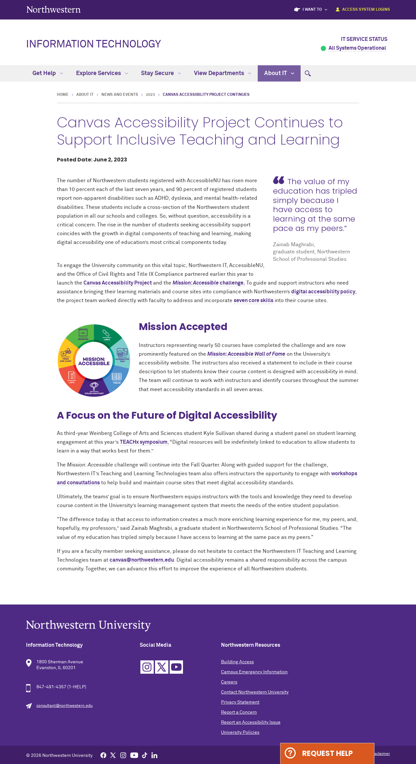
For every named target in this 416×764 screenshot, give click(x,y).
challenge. (209, 283)
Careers (229, 682)
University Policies (240, 732)
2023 (150, 95)
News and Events (119, 95)
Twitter (161, 667)
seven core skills (253, 300)
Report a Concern (239, 712)
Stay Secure (161, 73)
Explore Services (102, 73)
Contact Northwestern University (255, 692)
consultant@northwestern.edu (64, 706)
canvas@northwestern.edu (142, 560)
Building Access (237, 662)
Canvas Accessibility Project (118, 283)
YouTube (176, 667)
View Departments (222, 73)
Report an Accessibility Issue (250, 722)
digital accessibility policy (323, 291)
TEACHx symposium (143, 442)
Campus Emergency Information (254, 672)
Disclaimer (380, 754)
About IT (279, 73)
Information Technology (93, 44)
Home (63, 95)
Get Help (47, 73)
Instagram (147, 667)
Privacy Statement (240, 702)
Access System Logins (366, 10)
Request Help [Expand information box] (327, 753)
